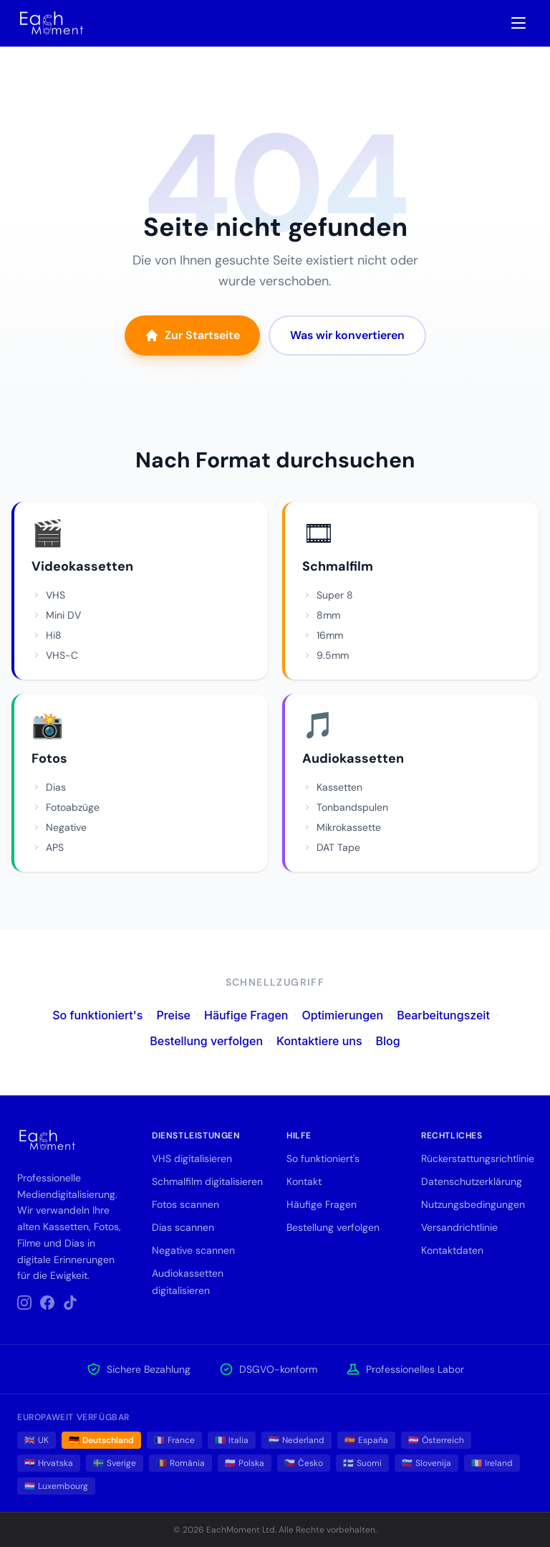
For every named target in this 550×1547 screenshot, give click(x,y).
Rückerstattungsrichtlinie (477, 1158)
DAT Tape (331, 847)
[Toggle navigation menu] (518, 23)
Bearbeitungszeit (443, 1015)
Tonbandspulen (345, 807)
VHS (48, 595)
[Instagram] (24, 1302)
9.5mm (325, 655)
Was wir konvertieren (347, 335)
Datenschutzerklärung (471, 1181)
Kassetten (332, 787)
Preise (173, 1015)
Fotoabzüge (66, 807)
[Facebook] (47, 1302)
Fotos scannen (185, 1204)
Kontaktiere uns (319, 1041)
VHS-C (55, 655)
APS (48, 847)
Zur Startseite (192, 335)
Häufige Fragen (246, 1015)
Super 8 (327, 595)
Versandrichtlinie (459, 1227)
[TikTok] (70, 1302)
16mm (322, 635)
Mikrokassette (341, 827)
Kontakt (304, 1181)
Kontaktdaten (452, 1250)
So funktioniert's (97, 1015)
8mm (321, 615)
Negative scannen (193, 1250)
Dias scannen (183, 1227)
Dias (49, 787)
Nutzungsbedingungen (473, 1204)
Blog (388, 1041)
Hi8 (47, 635)
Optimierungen (342, 1015)
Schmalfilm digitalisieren (207, 1181)
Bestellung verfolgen (206, 1041)
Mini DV (56, 615)
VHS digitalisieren (192, 1158)
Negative (59, 827)
